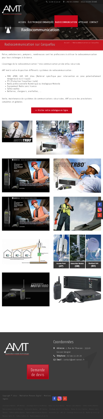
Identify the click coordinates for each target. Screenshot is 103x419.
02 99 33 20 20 (53, 2)
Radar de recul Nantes (79, 409)
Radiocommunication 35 (39, 416)
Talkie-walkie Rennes (90, 405)
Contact (94, 22)
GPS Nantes (43, 409)
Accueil (67, 42)
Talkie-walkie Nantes (17, 412)
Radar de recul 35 (92, 412)
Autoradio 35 (54, 412)
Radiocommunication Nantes (37, 412)
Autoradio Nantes (31, 409)
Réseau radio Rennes (74, 405)
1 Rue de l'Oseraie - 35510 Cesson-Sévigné (80, 2)
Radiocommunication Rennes (13, 409)
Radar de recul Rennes (57, 405)
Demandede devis (38, 372)
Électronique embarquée (41, 22)
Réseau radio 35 (9, 416)
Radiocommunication (66, 22)
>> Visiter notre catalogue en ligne (51, 110)
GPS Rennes (21, 405)
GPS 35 (63, 412)
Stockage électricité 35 (76, 412)
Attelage (83, 22)
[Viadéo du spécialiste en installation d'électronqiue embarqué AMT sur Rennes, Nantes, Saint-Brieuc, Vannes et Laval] (59, 398)
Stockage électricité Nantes (59, 409)
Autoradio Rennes (9, 405)
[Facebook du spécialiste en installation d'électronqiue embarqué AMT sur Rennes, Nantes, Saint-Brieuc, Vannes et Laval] (54, 398)
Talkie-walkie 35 (22, 416)
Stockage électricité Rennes (37, 405)
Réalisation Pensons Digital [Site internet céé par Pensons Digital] (31, 396)
